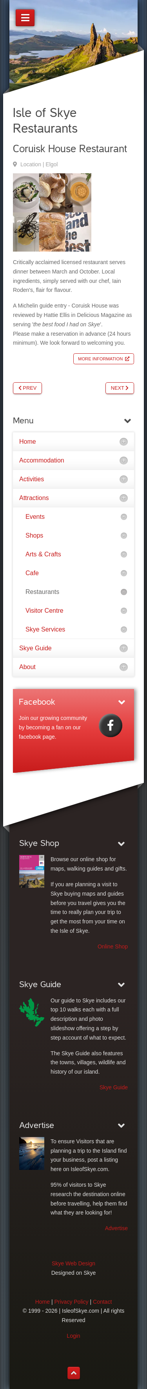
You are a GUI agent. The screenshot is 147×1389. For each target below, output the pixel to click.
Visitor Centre (44, 610)
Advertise (116, 1228)
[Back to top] (73, 1373)
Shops (34, 535)
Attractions (34, 498)
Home (27, 441)
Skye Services (45, 629)
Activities (31, 479)
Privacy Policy (71, 1302)
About (27, 667)
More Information (100, 358)
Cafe (32, 573)
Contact (102, 1302)
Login (73, 1336)
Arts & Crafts (43, 554)
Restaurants (42, 591)
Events (35, 516)
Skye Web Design (73, 1263)
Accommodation (41, 460)
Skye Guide (35, 648)
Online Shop (113, 946)
